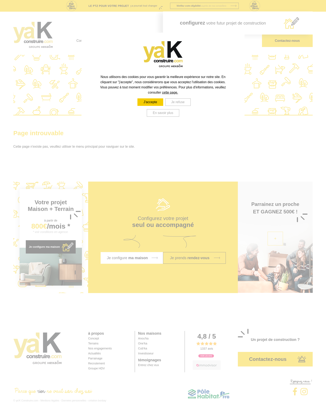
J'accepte (150, 102)
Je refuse (178, 102)
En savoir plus (163, 113)
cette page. (170, 92)
